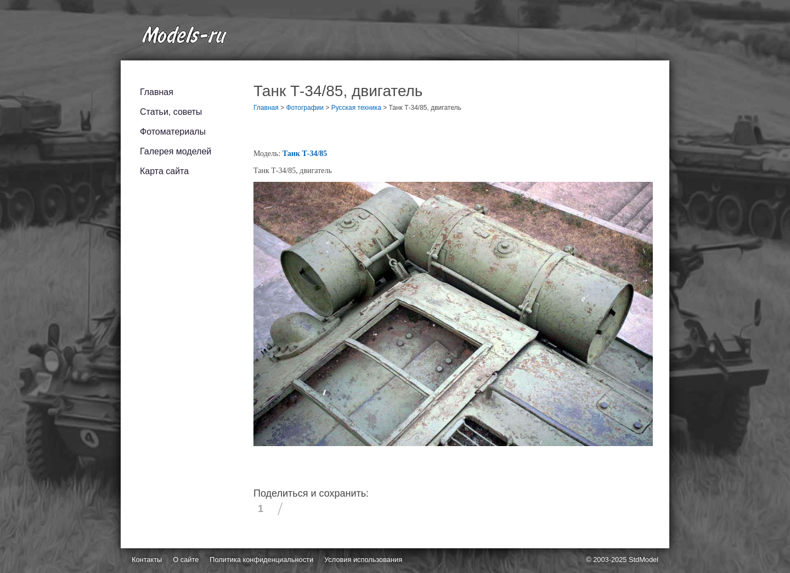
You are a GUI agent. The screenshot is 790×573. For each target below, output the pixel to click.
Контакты (147, 559)
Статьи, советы (171, 111)
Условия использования (363, 559)
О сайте (186, 559)
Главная (156, 92)
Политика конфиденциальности (261, 559)
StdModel (643, 559)
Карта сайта (164, 171)
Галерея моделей (175, 151)
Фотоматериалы (173, 131)
